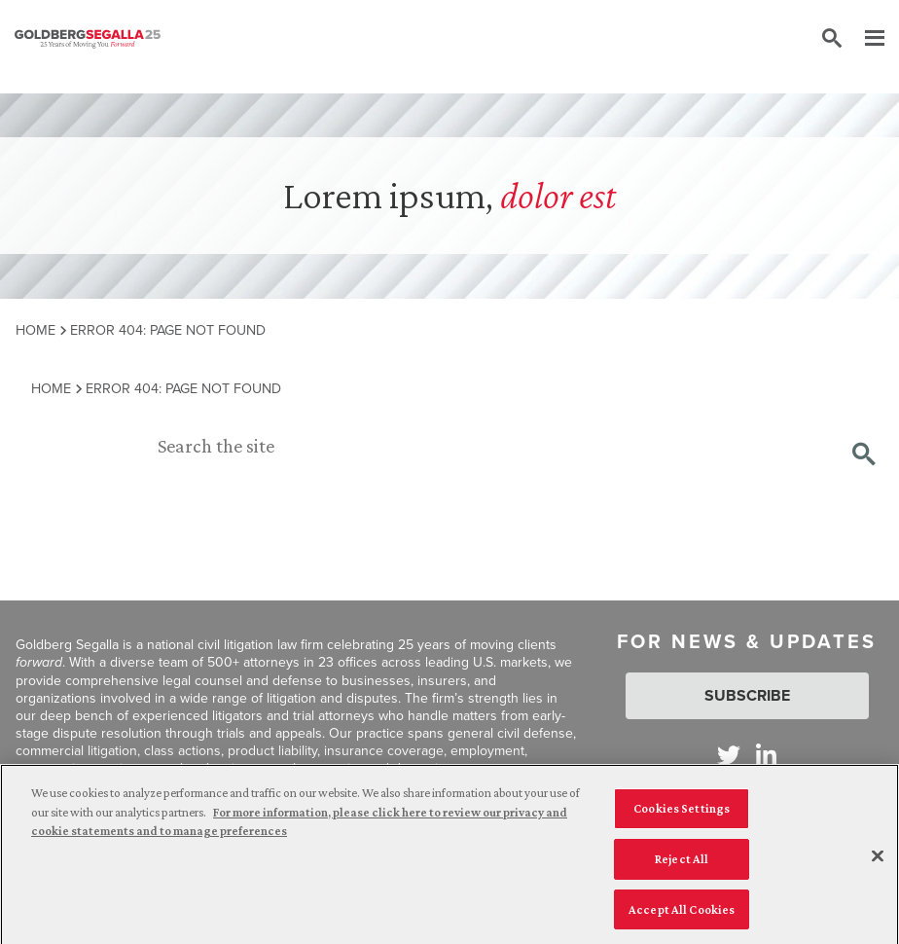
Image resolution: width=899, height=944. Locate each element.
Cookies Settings (681, 812)
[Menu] (864, 39)
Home (35, 329)
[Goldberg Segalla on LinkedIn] (766, 755)
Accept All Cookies (682, 913)
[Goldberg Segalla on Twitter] (728, 755)
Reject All (681, 862)
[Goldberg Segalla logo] (88, 38)
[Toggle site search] (832, 39)
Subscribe (747, 695)
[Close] (877, 861)
